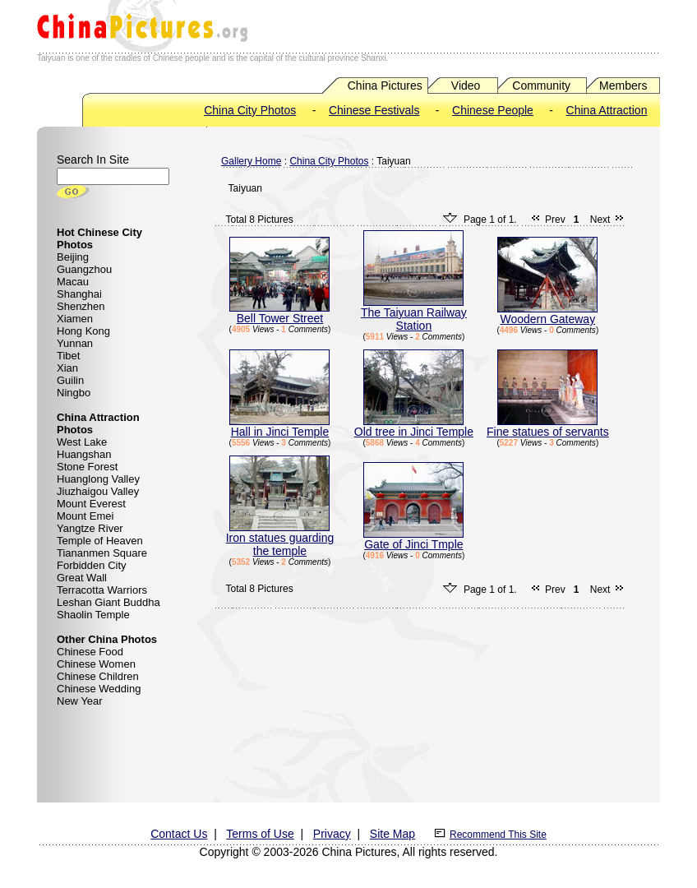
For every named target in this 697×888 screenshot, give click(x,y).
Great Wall (82, 577)
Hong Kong (83, 331)
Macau (73, 281)
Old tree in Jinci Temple (413, 426)
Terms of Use (259, 833)
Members (623, 85)
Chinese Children (98, 676)
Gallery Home (251, 161)
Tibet (68, 355)
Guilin (70, 380)
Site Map (392, 833)
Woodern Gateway (547, 314)
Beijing (73, 257)
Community (541, 85)
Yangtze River (90, 528)
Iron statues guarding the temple (280, 538)
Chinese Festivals (374, 110)
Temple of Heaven (100, 540)
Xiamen (75, 318)
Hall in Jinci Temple (279, 426)
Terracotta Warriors (102, 590)
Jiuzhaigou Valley (98, 491)
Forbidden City (92, 565)
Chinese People (492, 110)
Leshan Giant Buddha (108, 602)
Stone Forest (87, 466)
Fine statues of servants (548, 426)
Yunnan (75, 343)
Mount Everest (91, 503)
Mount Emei (85, 516)
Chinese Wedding (99, 688)
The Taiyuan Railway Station (414, 313)
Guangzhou (84, 269)
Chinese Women (96, 664)
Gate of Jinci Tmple (413, 539)
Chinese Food (90, 651)
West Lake (82, 442)
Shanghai (79, 294)
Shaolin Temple (93, 614)
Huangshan (84, 454)
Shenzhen (81, 306)
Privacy (332, 833)
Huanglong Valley (98, 479)
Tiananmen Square (102, 553)
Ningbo (73, 392)
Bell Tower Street (279, 313)
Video (466, 85)
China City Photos (250, 110)
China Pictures (385, 85)
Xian (67, 368)
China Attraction (607, 110)
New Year (80, 701)
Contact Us (178, 833)
